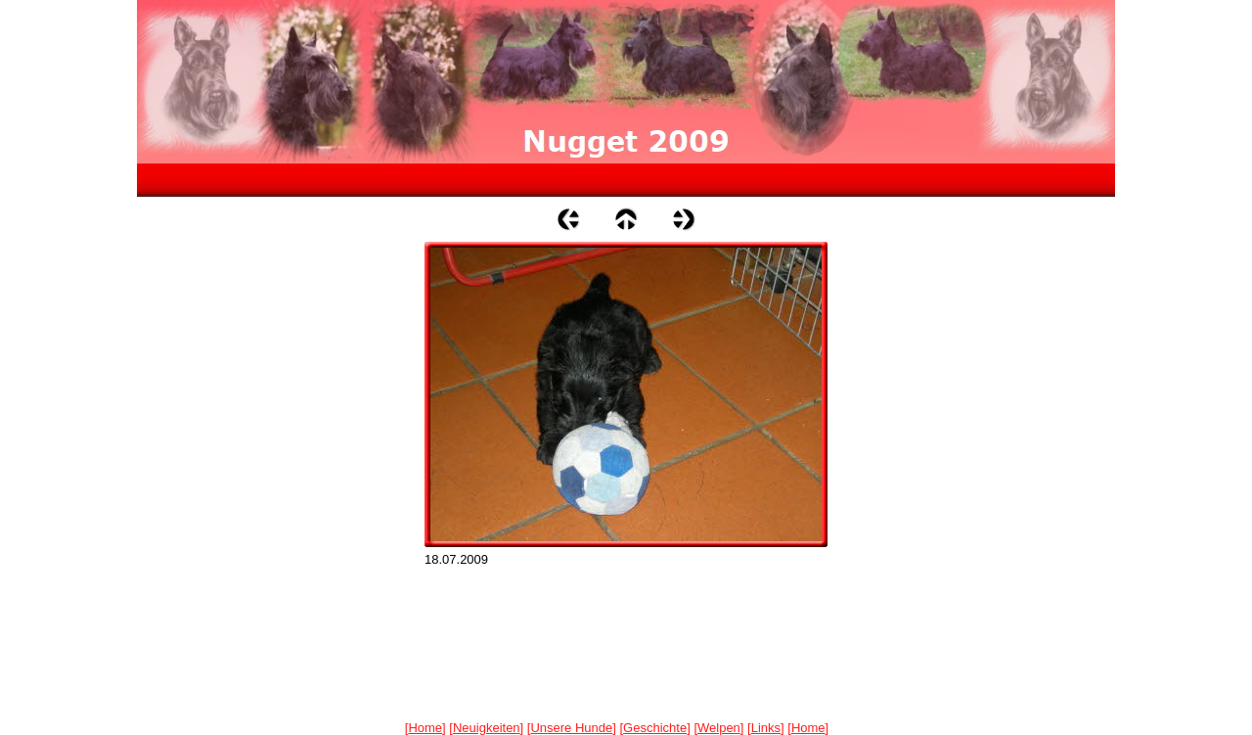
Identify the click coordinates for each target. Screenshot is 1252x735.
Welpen (718, 727)
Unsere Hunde (571, 727)
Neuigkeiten (486, 727)
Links (766, 727)
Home (425, 727)
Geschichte (655, 727)
